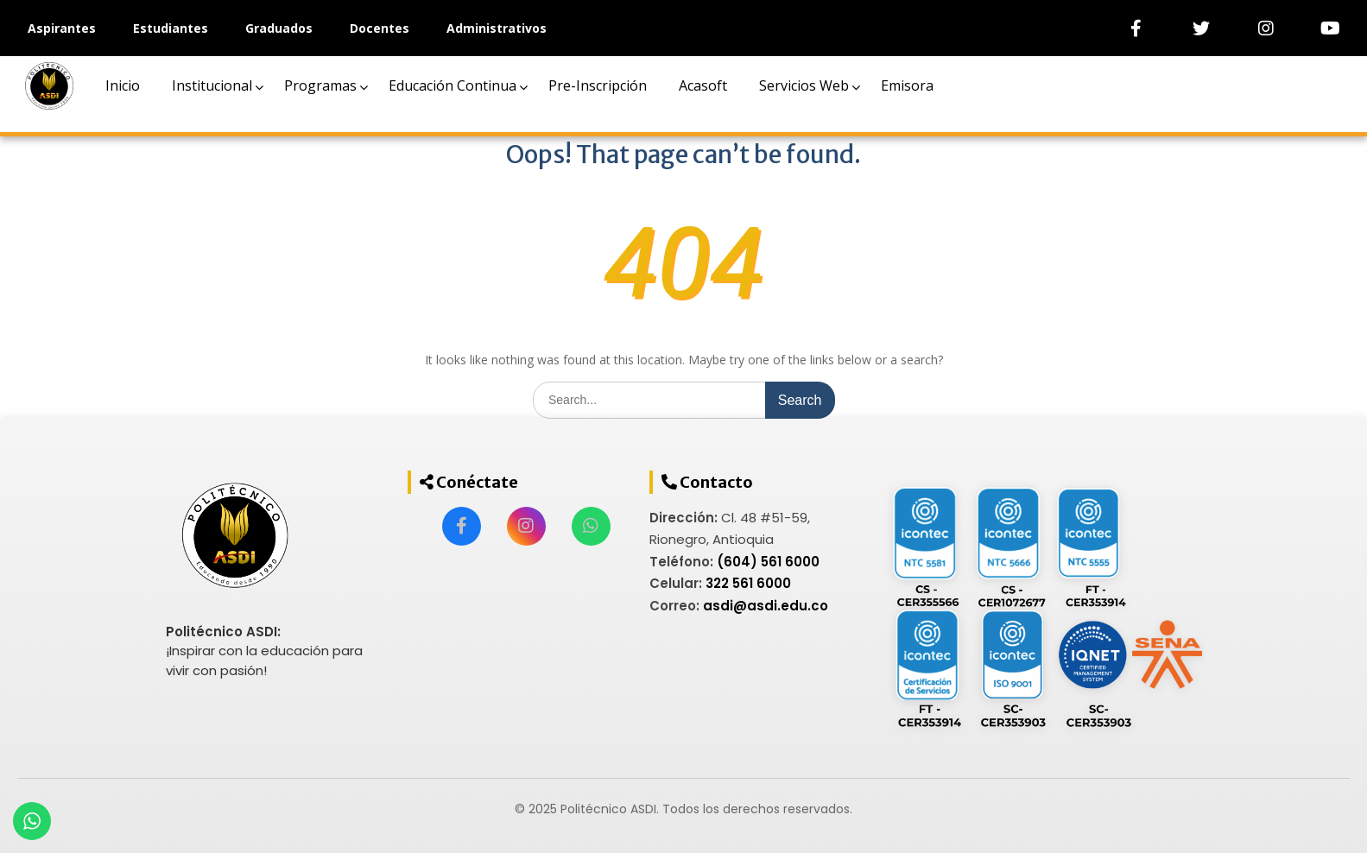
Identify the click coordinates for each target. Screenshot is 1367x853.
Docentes (379, 28)
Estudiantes (170, 28)
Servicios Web (804, 85)
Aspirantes (62, 28)
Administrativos (496, 28)
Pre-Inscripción (597, 85)
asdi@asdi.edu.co (765, 606)
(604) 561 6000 (768, 562)
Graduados (279, 28)
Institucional (212, 85)
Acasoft (703, 85)
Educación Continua (452, 85)
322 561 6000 (748, 583)
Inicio (122, 85)
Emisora (907, 85)
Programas (320, 85)
